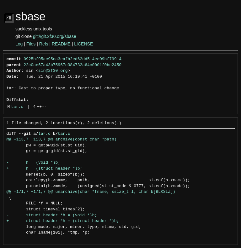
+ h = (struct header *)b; (45, 168)
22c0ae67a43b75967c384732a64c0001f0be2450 (72, 65)
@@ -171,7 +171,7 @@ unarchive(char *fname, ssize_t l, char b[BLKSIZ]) (91, 192)
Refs (43, 43)
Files (31, 43)
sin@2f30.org (53, 71)
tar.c (17, 107)
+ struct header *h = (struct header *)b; (63, 221)
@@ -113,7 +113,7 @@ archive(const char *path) (62, 139)
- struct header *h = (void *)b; (52, 215)
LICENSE (83, 43)
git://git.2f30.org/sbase (54, 36)
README (61, 43)
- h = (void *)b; (34, 163)
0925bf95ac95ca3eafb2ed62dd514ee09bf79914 (72, 59)
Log (19, 43)
